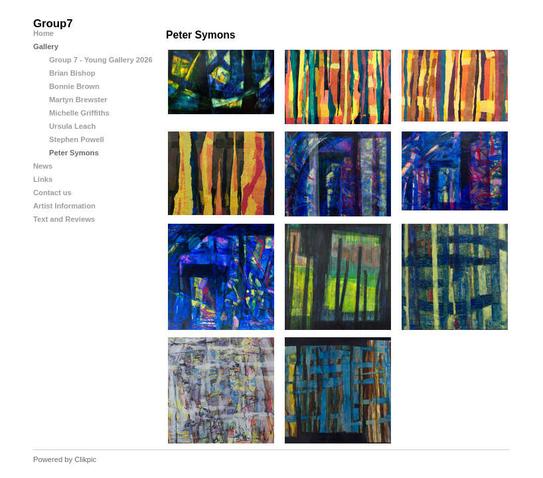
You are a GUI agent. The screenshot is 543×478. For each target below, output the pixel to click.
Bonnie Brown (74, 86)
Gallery (45, 46)
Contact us (52, 193)
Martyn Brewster (78, 100)
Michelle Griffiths (79, 113)
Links (42, 179)
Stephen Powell (76, 139)
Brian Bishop (72, 73)
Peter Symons (74, 153)
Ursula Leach (72, 126)
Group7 (53, 23)
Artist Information (64, 206)
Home (43, 33)
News (42, 166)
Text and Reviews (64, 219)
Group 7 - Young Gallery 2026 (101, 60)
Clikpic (85, 459)
